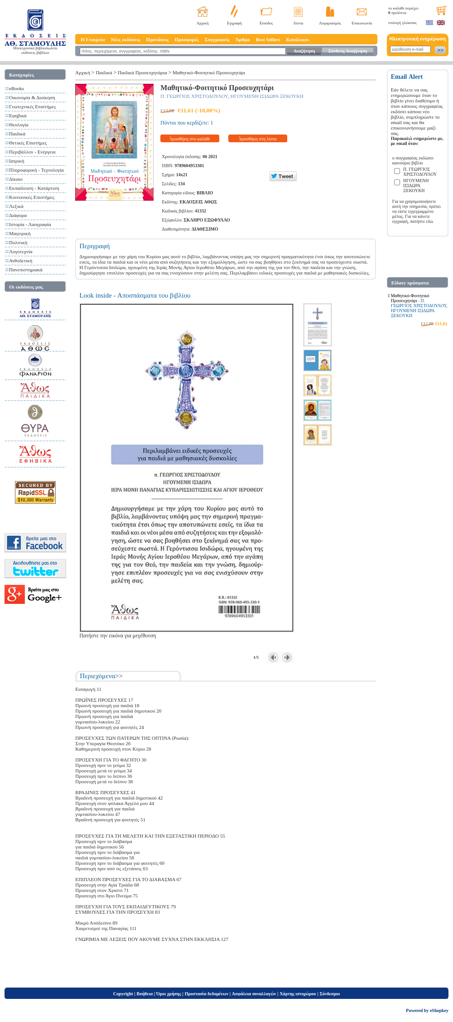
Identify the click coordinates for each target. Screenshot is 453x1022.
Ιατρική (16, 161)
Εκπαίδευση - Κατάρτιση (34, 188)
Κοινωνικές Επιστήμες (31, 197)
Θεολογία (18, 124)
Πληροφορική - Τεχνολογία (36, 170)
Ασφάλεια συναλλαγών (254, 993)
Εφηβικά (18, 115)
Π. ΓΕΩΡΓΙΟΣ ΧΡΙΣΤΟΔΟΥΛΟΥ (194, 96)
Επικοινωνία (362, 23)
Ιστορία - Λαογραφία (30, 224)
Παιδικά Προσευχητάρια (142, 72)
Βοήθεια (145, 993)
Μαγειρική (20, 233)
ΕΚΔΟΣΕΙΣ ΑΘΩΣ (198, 201)
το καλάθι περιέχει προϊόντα (403, 10)
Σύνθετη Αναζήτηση (347, 50)
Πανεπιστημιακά (26, 269)
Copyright (123, 993)
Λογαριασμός (330, 23)
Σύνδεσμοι (329, 993)
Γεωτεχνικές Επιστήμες (32, 106)
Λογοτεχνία (20, 251)
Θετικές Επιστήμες (28, 142)
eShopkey (439, 1010)
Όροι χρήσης (168, 993)
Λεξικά (16, 206)
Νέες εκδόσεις (125, 39)
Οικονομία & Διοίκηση (32, 97)
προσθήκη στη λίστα (258, 138)
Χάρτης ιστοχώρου (298, 993)
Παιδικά (17, 133)
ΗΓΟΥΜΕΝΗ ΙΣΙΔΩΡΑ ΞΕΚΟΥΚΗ (267, 96)
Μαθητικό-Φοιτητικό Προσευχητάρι (209, 72)
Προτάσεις (157, 39)
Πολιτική (18, 242)
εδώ (430, 221)
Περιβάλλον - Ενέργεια (32, 151)
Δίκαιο (16, 179)
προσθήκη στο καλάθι (190, 138)
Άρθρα (243, 39)
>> (119, 676)
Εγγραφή (234, 23)
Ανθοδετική (20, 260)
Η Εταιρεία (93, 39)
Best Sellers (267, 39)
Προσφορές (186, 39)
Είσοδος (266, 23)
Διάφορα (18, 215)
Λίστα (298, 23)
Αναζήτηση (304, 50)
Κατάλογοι (297, 39)
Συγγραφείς (217, 39)
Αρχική (203, 23)
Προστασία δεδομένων (206, 993)
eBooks (16, 88)
